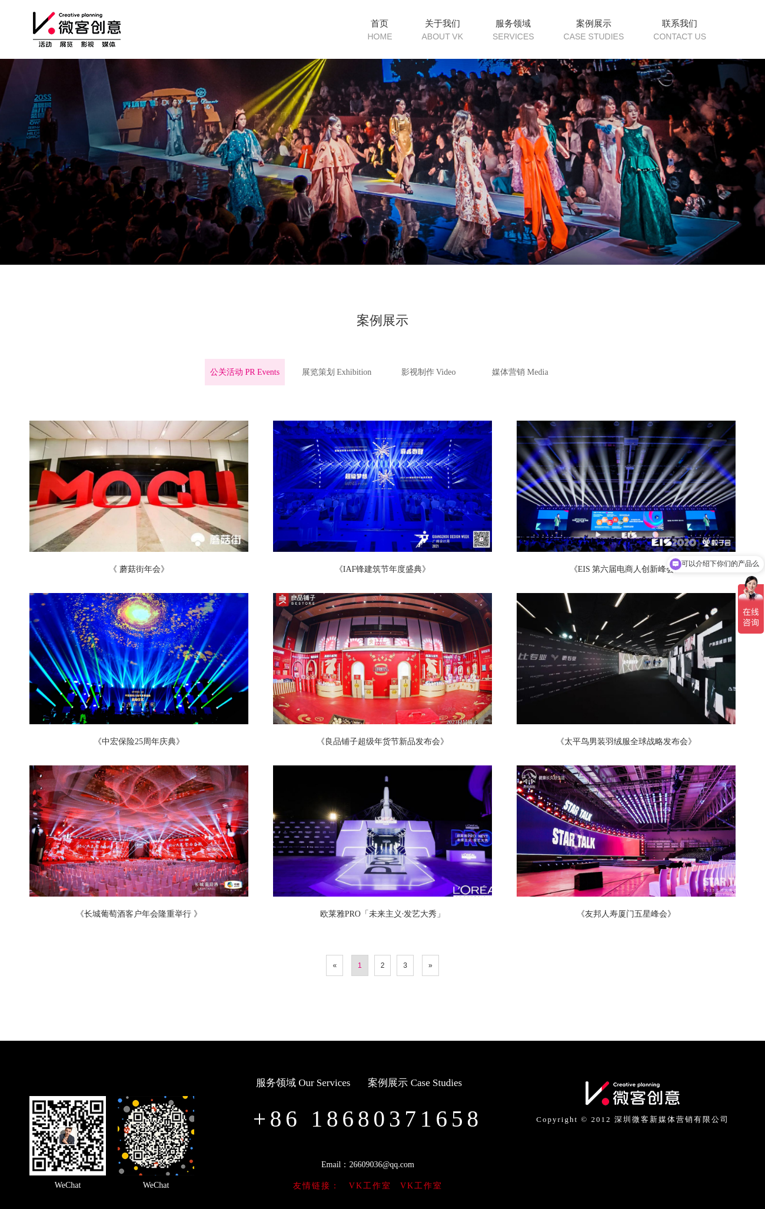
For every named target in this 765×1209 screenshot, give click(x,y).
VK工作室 (370, 1185)
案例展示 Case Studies (415, 1082)
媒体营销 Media (520, 372)
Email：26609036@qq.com (367, 1164)
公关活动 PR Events (245, 372)
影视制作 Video (428, 372)
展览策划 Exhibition (337, 372)
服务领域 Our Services (303, 1082)
